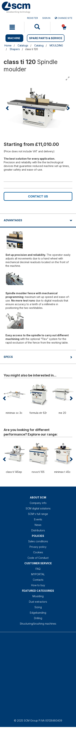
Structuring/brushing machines (38, 623)
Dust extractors (38, 601)
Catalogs (23, 45)
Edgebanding (38, 612)
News (38, 524)
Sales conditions (38, 541)
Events (38, 519)
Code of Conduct (38, 557)
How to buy (38, 585)
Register (32, 18)
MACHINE (14, 38)
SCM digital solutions (38, 508)
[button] (7, 108)
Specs (8, 356)
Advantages (13, 220)
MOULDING (56, 45)
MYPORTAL (38, 574)
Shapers (15, 49)
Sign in (46, 18)
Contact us (38, 196)
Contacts (38, 579)
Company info (38, 502)
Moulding (38, 596)
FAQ (38, 568)
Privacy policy (38, 546)
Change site (63, 18)
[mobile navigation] (12, 27)
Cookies (38, 552)
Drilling (38, 618)
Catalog (39, 45)
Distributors (38, 530)
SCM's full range (38, 513)
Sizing (38, 607)
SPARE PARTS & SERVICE (45, 38)
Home (8, 45)
